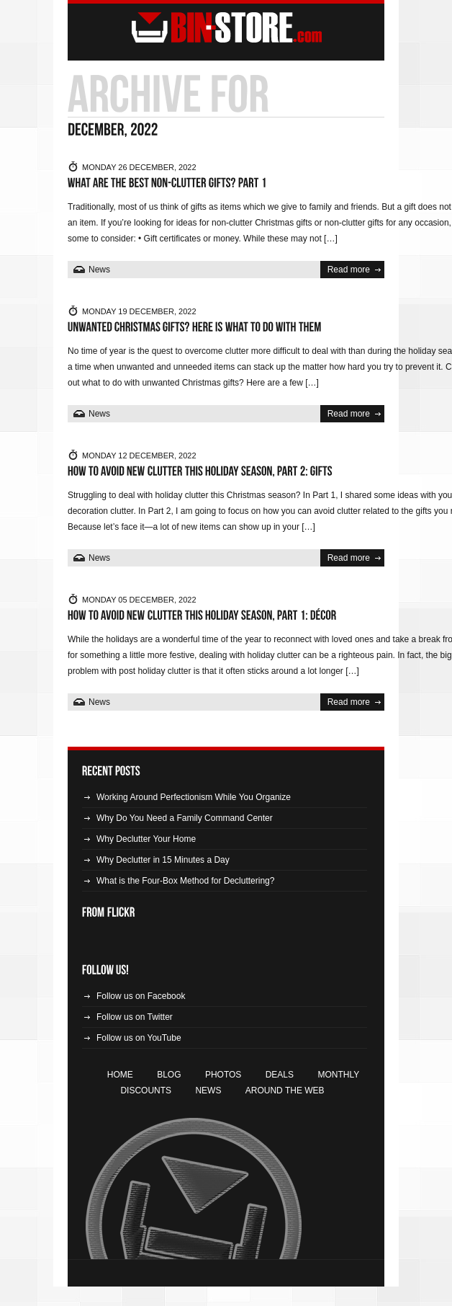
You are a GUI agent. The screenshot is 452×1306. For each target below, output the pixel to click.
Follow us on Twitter (134, 1017)
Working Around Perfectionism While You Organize (193, 797)
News (99, 270)
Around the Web (285, 1090)
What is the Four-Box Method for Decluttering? (185, 881)
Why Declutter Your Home (146, 839)
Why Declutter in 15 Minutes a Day (163, 860)
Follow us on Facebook (140, 996)
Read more (348, 270)
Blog (169, 1075)
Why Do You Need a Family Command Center (184, 818)
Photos (223, 1075)
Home (120, 1075)
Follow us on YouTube (138, 1038)
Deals (280, 1075)
